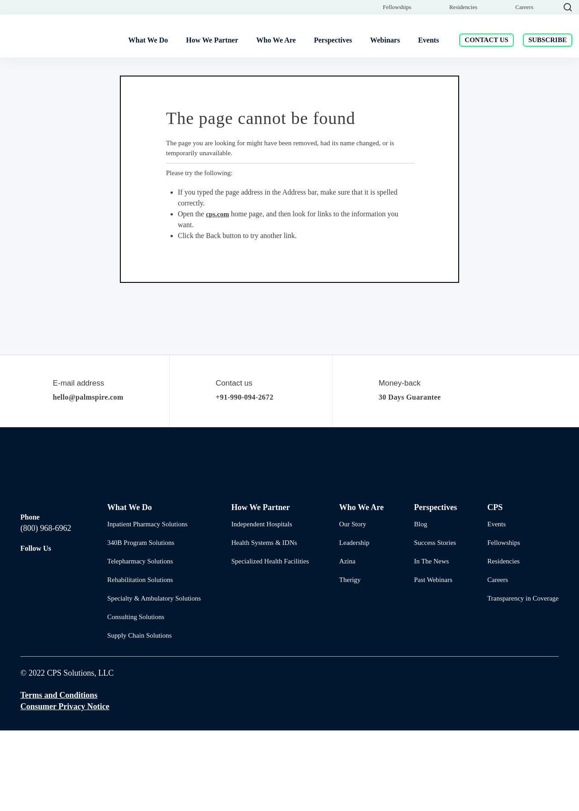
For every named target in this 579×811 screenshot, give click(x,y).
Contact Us (485, 66)
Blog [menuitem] (415, 604)
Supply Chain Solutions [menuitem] (138, 715)
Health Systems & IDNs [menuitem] (261, 623)
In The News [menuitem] (427, 641)
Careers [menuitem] (524, 38)
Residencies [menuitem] (463, 38)
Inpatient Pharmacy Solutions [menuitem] (148, 604)
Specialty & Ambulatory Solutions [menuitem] (152, 678)
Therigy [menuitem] (347, 660)
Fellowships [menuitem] (397, 38)
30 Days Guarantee (416, 477)
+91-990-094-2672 (252, 477)
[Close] (562, 12)
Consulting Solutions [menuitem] (135, 697)
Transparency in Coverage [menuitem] (522, 678)
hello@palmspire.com (95, 477)
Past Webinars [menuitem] (429, 660)
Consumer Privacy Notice (65, 787)
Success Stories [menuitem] (431, 623)
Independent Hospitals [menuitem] (261, 604)
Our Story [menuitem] (349, 604)
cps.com (220, 294)
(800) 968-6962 (45, 596)
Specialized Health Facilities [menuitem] (268, 641)
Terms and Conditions (60, 775)
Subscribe (548, 66)
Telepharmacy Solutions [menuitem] (140, 641)
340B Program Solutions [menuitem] (140, 623)
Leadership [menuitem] (352, 623)
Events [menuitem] (495, 604)
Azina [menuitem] (343, 641)
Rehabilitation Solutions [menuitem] (140, 660)
